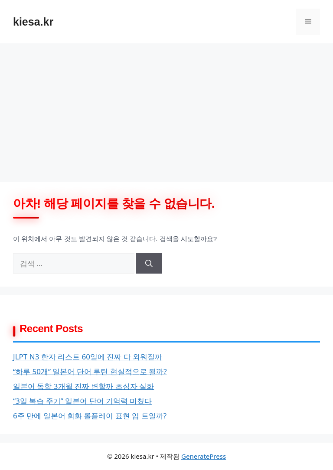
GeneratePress (203, 456)
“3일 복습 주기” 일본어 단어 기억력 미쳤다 (82, 401)
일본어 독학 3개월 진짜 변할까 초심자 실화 (83, 386)
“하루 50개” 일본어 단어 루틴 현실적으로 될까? (90, 371)
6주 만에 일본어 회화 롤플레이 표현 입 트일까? (89, 416)
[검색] (149, 263)
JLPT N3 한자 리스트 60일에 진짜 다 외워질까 (87, 357)
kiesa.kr (33, 22)
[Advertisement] (166, 108)
